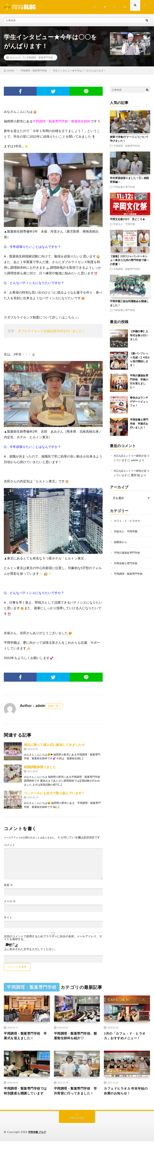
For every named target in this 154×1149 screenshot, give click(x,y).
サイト (8, 917)
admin (138, 460)
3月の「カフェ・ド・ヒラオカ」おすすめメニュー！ (126, 1036)
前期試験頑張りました (40, 767)
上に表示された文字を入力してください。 (30, 949)
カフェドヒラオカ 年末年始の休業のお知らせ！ (126, 1093)
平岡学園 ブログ (38, 1140)
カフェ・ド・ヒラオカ (128, 520)
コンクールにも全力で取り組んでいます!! (54, 793)
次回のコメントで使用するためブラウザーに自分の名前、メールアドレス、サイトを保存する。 (53, 938)
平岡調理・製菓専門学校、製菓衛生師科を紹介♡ (76, 1036)
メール (10, 901)
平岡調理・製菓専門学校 (39, 57)
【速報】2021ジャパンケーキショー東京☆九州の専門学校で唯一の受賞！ (129, 260)
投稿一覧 (53, 706)
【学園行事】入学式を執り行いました (139, 335)
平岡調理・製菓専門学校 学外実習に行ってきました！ (76, 1095)
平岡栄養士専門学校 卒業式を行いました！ (139, 423)
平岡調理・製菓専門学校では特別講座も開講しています (26, 1095)
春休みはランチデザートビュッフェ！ (139, 401)
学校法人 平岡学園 (124, 224)
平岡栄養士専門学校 (124, 187)
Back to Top (77, 1126)
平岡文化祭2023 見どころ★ (127, 219)
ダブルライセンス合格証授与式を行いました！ (51, 331)
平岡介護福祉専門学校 (128, 551)
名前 (8, 885)
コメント (9, 844)
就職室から (121, 541)
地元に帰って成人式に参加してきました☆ (54, 744)
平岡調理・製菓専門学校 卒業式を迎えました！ (26, 1036)
